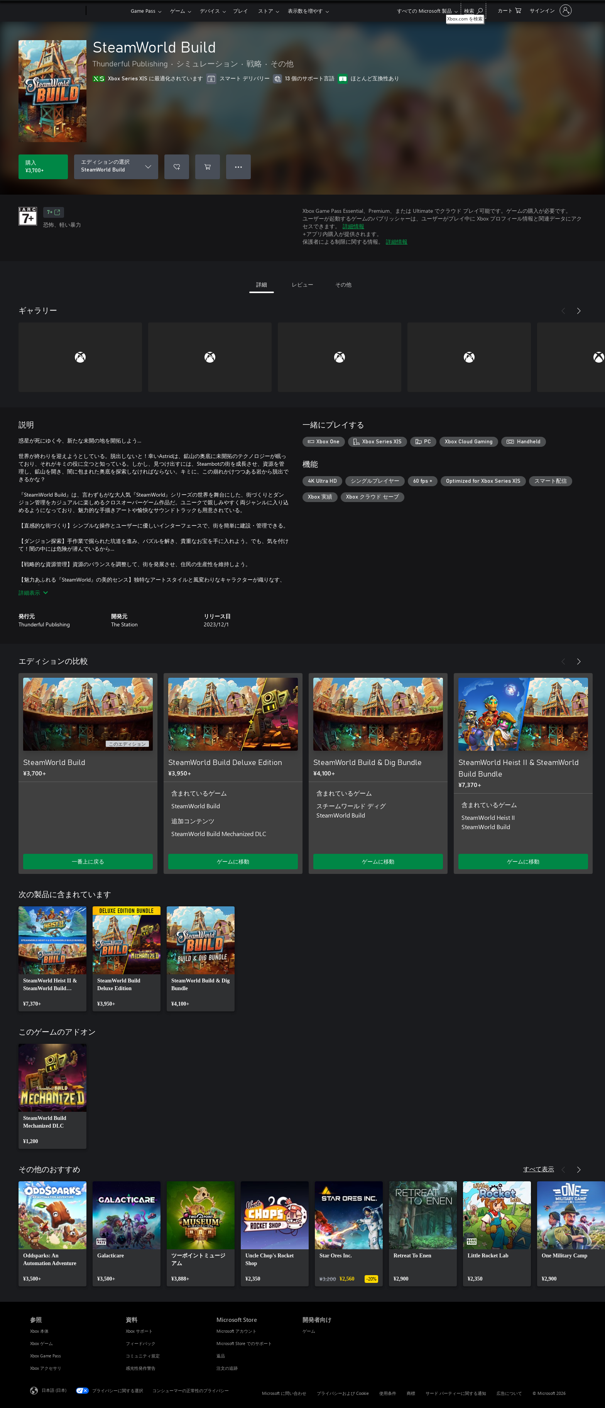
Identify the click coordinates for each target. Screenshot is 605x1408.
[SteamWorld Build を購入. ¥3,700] (43, 166)
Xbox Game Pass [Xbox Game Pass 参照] (45, 1355)
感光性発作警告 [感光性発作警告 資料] (140, 1368)
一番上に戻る (88, 861)
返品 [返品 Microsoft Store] (220, 1355)
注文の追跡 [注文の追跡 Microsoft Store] (227, 1368)
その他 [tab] (343, 284)
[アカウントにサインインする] (550, 10)
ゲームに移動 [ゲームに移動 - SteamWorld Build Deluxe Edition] (233, 861)
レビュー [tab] (302, 284)
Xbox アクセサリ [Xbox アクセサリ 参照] (45, 1368)
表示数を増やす (305, 10)
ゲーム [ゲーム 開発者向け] (308, 1330)
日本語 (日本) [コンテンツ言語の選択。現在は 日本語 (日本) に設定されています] (54, 1390)
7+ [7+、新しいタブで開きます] (53, 212)
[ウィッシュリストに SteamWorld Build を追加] (176, 166)
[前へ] (563, 310)
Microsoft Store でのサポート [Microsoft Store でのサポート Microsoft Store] (244, 1343)
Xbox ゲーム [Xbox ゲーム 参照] (41, 1343)
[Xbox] (107, 10)
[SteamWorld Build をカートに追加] (207, 166)
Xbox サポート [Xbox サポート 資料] (139, 1330)
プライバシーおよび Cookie (343, 1393)
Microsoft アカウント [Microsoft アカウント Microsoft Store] (236, 1330)
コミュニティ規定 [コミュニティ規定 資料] (143, 1355)
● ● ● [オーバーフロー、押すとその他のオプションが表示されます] (238, 167)
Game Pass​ (143, 10)
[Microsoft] (56, 10)
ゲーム (177, 10)
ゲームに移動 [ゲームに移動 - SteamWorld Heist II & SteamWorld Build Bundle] (523, 861)
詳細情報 (353, 226)
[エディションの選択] (116, 166)
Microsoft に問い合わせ (284, 1393)
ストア (265, 10)
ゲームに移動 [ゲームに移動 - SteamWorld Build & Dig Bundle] (378, 861)
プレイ (240, 10)
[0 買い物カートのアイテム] (509, 10)
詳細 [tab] (261, 284)
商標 (411, 1393)
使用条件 (387, 1393)
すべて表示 (538, 1169)
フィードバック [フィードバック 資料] (140, 1343)
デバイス (210, 10)
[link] (52, 958)
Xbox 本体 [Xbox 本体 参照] (39, 1330)
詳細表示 (33, 592)
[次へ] (578, 310)
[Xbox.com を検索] (473, 10)
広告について (509, 1393)
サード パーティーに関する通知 (456, 1393)
